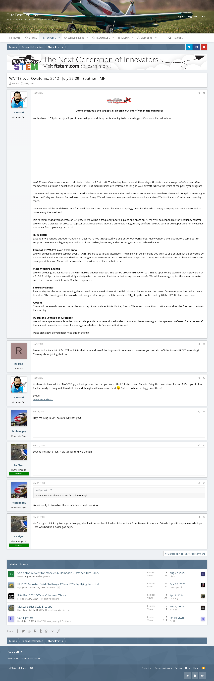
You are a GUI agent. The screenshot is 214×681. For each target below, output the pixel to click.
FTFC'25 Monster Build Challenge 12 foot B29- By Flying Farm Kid (58, 584)
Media (125, 37)
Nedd (20, 621)
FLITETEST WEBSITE (17, 658)
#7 (204, 517)
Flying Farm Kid (24, 587)
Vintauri (15, 83)
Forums (50, 37)
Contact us (146, 667)
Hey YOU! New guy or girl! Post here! (54, 621)
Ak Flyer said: (42, 490)
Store (33, 37)
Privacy (178, 667)
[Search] (190, 38)
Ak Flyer (19, 465)
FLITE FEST (35, 658)
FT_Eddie (21, 598)
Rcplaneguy (19, 431)
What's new (76, 37)
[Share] (199, 93)
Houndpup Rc (176, 587)
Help (187, 667)
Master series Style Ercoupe (34, 606)
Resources (103, 37)
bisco (172, 576)
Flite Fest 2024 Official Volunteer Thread (42, 595)
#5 (204, 445)
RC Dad (18, 363)
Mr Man (173, 609)
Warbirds (50, 587)
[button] (59, 37)
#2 (204, 344)
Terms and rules (163, 667)
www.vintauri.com (43, 399)
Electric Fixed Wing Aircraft (57, 610)
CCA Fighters (25, 618)
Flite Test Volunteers (49, 598)
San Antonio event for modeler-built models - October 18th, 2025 (58, 573)
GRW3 (20, 576)
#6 (204, 483)
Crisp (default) (17, 667)
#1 (204, 92)
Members (146, 37)
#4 (204, 411)
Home (16, 37)
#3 (204, 377)
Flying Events (44, 576)
